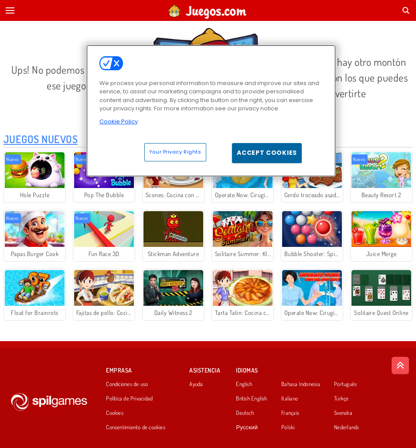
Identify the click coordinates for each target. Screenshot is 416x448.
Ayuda (196, 384)
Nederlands (346, 427)
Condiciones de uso (127, 384)
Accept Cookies (267, 152)
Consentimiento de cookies (135, 427)
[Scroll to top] (400, 365)
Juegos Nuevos (40, 139)
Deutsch (245, 413)
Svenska (343, 413)
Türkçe (341, 399)
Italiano (289, 399)
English (244, 384)
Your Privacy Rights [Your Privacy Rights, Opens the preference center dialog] (175, 151)
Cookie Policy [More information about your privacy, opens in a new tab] (118, 121)
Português (345, 384)
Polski (287, 427)
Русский (247, 427)
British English (251, 399)
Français (290, 413)
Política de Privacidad (129, 399)
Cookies (114, 413)
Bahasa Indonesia (300, 384)
